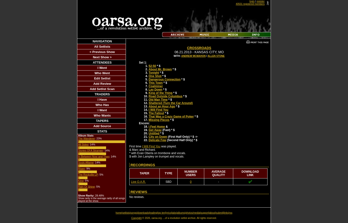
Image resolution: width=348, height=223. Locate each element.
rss (230, 212)
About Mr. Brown (160, 69)
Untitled (154, 133)
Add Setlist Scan (102, 89)
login (251, 1)
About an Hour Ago (162, 106)
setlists (126, 212)
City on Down (158, 136)
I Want (102, 110)
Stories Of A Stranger (90, 150)
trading (153, 212)
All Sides (83, 144)
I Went (102, 68)
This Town (156, 83)
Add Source (102, 126)
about (212, 212)
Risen (81, 168)
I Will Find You (158, 110)
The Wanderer (86, 138)
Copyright (136, 218)
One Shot (155, 76)
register (261, 1)
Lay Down (155, 89)
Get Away (155, 130)
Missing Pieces (159, 120)
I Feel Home (157, 126)
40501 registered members (250, 4)
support (205, 212)
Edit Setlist (102, 78)
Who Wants (102, 115)
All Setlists (102, 46)
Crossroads (199, 48)
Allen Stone (216, 56)
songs (133, 212)
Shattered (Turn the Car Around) (171, 103)
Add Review (102, 83)
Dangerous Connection (165, 79)
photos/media (192, 212)
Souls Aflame (86, 162)
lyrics (168, 212)
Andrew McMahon (193, 56)
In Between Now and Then (93, 156)
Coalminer (156, 86)
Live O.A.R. (138, 182)
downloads (143, 212)
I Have (102, 99)
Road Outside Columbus (165, 96)
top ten (161, 212)
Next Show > (102, 57)
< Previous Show (102, 52)
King (80, 180)
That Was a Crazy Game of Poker (171, 116)
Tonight (154, 72)
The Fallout (156, 113)
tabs (174, 212)
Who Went (102, 73)
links (226, 212)
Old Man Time (158, 99)
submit (219, 212)
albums (181, 212)
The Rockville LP (88, 174)
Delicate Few (157, 140)
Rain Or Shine (86, 186)
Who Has (102, 105)
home (119, 212)
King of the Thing (161, 93)
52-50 (152, 66)
